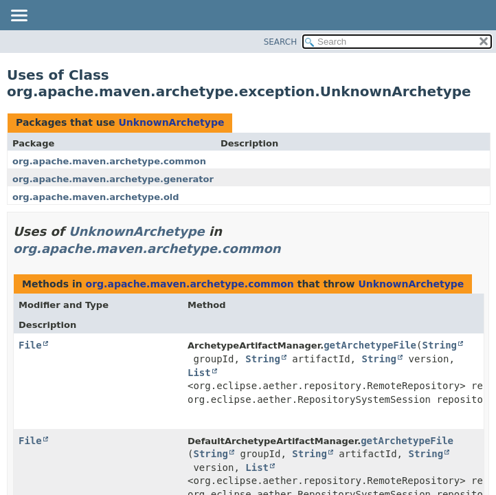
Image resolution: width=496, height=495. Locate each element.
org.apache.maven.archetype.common (109, 161)
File (30, 345)
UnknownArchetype (171, 122)
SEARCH (280, 42)
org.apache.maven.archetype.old (95, 197)
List (199, 372)
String (439, 345)
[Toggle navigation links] (18, 16)
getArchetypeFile (370, 345)
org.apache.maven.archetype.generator (113, 179)
